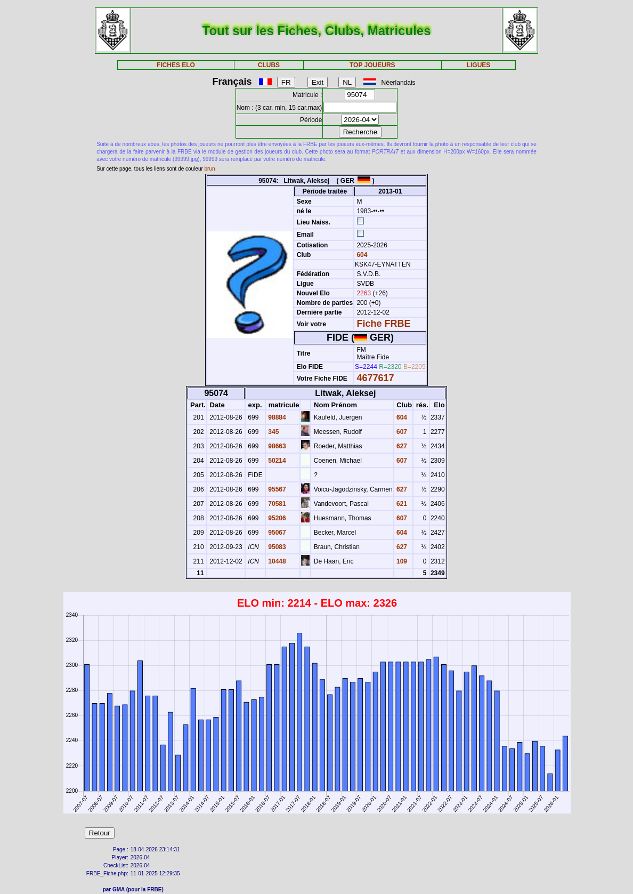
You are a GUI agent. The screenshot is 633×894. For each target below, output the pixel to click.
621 (401, 504)
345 (272, 432)
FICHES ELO (176, 65)
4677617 (375, 378)
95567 (276, 489)
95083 (276, 547)
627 (401, 446)
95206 (276, 518)
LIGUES (479, 65)
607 (401, 432)
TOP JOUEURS (372, 65)
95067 (276, 532)
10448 (276, 561)
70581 (276, 504)
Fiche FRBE (383, 323)
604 (361, 255)
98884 (276, 417)
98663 (276, 446)
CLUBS (269, 65)
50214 (276, 460)
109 (401, 561)
